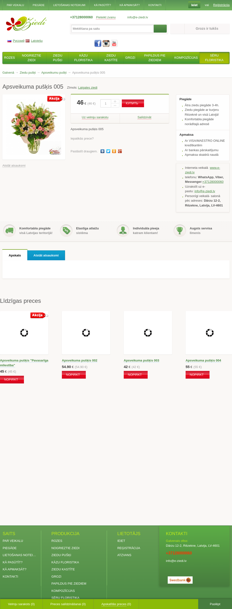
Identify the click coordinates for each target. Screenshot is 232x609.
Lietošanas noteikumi (69, 5)
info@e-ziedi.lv (205, 191)
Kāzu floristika (65, 562)
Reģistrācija (128, 548)
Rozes (56, 541)
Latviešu (34, 40)
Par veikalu (15, 5)
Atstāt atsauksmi (13, 165)
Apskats (15, 255)
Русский (15, 40)
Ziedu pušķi (61, 555)
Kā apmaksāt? (130, 5)
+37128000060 (81, 17)
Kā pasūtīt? (102, 5)
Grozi (56, 576)
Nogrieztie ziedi (65, 548)
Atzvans (124, 555)
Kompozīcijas (63, 591)
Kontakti (154, 5)
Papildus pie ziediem (68, 583)
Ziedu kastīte (63, 569)
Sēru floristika (65, 598)
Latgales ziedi (87, 87)
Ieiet (121, 541)
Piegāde (38, 5)
